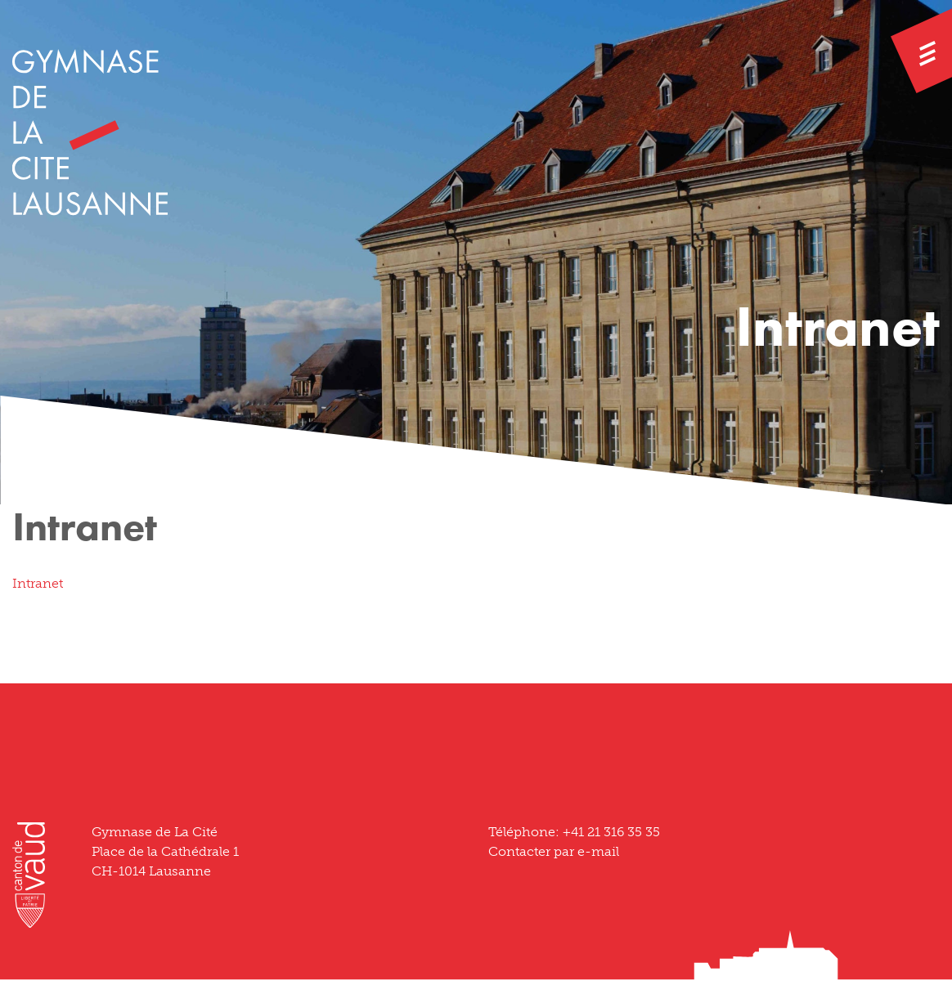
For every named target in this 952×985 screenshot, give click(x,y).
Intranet (37, 583)
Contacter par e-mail (553, 851)
